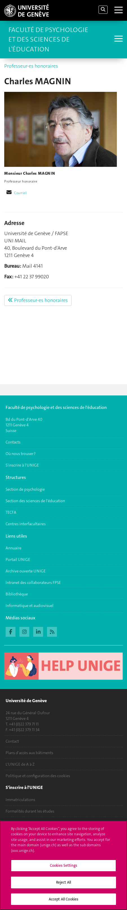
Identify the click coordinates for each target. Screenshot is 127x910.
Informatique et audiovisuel (30, 605)
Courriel (20, 193)
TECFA (11, 512)
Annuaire (13, 547)
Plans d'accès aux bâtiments (29, 752)
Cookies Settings (63, 868)
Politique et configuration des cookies (38, 775)
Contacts (13, 442)
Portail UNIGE (18, 559)
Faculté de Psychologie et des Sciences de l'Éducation (48, 39)
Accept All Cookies (63, 902)
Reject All (63, 885)
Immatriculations (20, 799)
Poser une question (22, 822)
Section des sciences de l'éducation (35, 500)
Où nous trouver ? (20, 453)
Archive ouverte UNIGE (26, 571)
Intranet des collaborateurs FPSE (33, 582)
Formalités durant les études (30, 811)
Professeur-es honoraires (31, 66)
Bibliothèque (17, 594)
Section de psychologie (25, 489)
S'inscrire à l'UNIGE (22, 465)
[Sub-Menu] (118, 39)
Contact (12, 741)
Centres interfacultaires (26, 523)
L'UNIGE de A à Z (20, 764)
